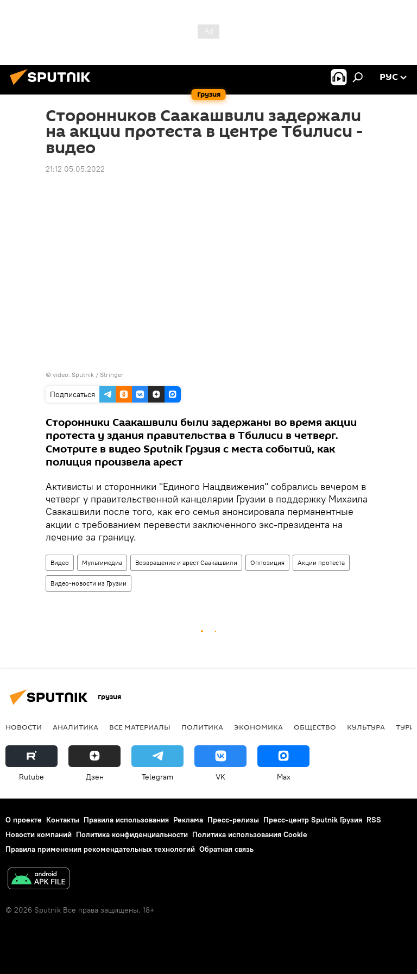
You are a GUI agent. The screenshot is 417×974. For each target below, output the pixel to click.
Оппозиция (267, 562)
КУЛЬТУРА (366, 727)
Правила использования (126, 820)
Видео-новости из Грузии (88, 583)
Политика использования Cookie (249, 834)
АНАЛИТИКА (75, 727)
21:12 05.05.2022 (75, 169)
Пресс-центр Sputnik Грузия (312, 820)
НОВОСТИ (23, 727)
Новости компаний (38, 834)
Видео (59, 562)
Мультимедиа (102, 562)
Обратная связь (226, 849)
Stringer (112, 374)
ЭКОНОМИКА (258, 727)
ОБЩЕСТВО (315, 727)
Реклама (188, 820)
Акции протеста (321, 562)
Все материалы (139, 727)
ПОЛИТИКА (202, 727)
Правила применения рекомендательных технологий (100, 849)
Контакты (62, 820)
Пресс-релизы (233, 820)
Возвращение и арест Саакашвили (186, 562)
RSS (374, 820)
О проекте (23, 820)
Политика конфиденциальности (132, 834)
